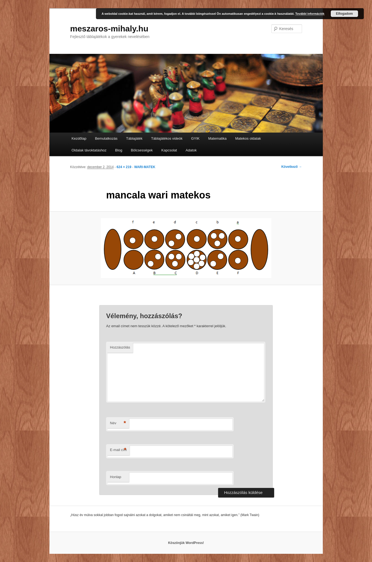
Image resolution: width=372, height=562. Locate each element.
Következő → (291, 167)
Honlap (115, 477)
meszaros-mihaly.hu (109, 28)
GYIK (195, 138)
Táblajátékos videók (167, 138)
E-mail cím (118, 450)
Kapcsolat (169, 150)
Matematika (217, 138)
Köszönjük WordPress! (186, 543)
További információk (309, 13)
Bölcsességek (142, 150)
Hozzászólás (120, 347)
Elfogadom (344, 14)
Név (118, 423)
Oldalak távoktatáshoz (89, 150)
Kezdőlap (79, 138)
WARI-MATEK (144, 167)
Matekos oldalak (248, 138)
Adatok (191, 150)
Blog (118, 150)
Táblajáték (134, 138)
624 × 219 (124, 167)
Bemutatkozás (106, 138)
